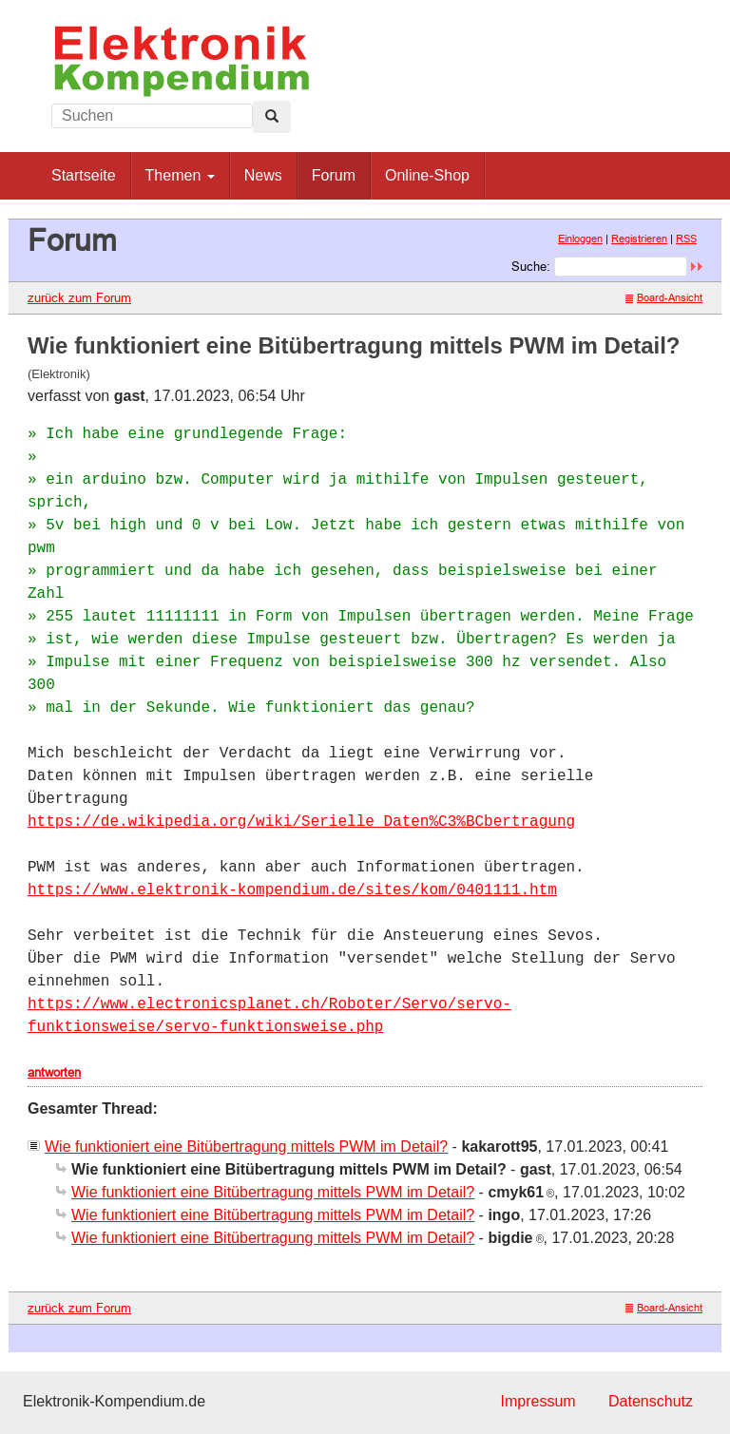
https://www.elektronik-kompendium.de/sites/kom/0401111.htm (292, 890)
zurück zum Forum (79, 297)
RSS (686, 238)
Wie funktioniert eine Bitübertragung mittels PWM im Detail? (246, 1146)
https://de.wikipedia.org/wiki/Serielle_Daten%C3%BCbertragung (301, 822)
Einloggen (580, 238)
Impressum (537, 1401)
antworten (54, 1072)
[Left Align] (272, 117)
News (263, 175)
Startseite (83, 175)
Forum (333, 175)
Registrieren (639, 238)
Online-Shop (427, 175)
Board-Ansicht (663, 297)
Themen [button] (180, 175)
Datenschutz (650, 1401)
